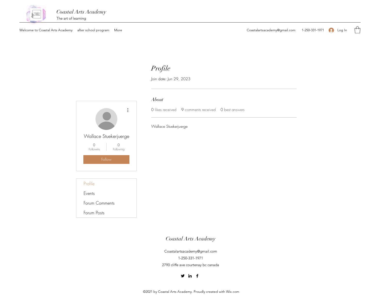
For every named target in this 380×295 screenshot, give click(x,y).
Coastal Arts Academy (81, 11)
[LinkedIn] (190, 275)
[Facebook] (197, 275)
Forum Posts (94, 212)
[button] (46, 30)
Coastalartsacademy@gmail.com (271, 30)
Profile (89, 183)
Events (89, 193)
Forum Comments (99, 203)
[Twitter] (182, 275)
